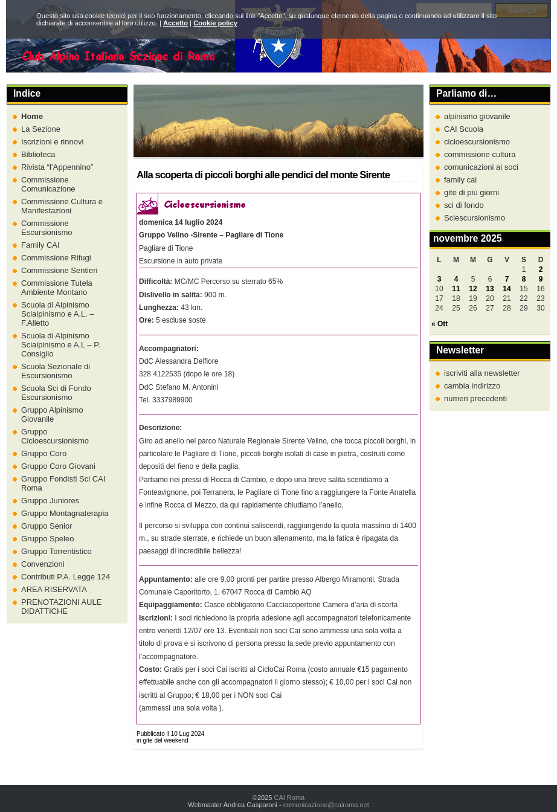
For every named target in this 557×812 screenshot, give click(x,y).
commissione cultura (480, 154)
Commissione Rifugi (56, 257)
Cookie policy (215, 23)
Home (32, 116)
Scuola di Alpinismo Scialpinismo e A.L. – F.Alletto (57, 313)
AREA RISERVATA (54, 589)
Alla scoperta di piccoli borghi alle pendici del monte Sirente (263, 175)
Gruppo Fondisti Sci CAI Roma (63, 483)
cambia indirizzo (472, 385)
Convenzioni (43, 564)
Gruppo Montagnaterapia (65, 513)
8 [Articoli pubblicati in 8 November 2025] (524, 279)
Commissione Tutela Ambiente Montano (56, 288)
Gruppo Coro (43, 453)
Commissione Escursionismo (46, 228)
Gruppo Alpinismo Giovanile (52, 414)
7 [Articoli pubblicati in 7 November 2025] (507, 279)
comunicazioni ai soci (481, 167)
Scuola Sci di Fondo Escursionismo (56, 393)
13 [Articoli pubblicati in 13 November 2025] (490, 289)
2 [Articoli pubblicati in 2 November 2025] (541, 269)
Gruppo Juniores (50, 500)
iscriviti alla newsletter (482, 373)
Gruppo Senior (46, 525)
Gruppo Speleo (47, 538)
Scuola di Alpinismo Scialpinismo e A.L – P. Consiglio (60, 344)
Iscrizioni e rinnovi (52, 141)
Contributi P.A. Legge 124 (65, 576)
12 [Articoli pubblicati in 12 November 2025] (473, 289)
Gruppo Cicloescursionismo (55, 436)
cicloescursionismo (477, 141)
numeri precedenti (475, 398)
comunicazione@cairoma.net (326, 804)
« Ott (439, 324)
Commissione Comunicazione (48, 184)
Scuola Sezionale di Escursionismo (55, 371)
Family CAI (40, 245)
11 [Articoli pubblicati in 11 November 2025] (456, 289)
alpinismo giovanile (477, 116)
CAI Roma (289, 797)
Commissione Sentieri (59, 270)
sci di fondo (464, 205)
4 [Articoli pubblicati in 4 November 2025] (456, 279)
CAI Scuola (463, 129)
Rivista (57, 167)
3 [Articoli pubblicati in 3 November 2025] (439, 279)
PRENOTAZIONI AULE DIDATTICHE (61, 607)
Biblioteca (38, 154)
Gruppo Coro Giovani (58, 466)
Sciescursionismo (474, 217)
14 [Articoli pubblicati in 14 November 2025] (506, 289)
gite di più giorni (471, 192)
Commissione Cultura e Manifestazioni (62, 206)
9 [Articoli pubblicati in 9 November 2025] (541, 279)
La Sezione (40, 129)
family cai (460, 179)
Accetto (175, 23)
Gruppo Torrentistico (56, 551)
